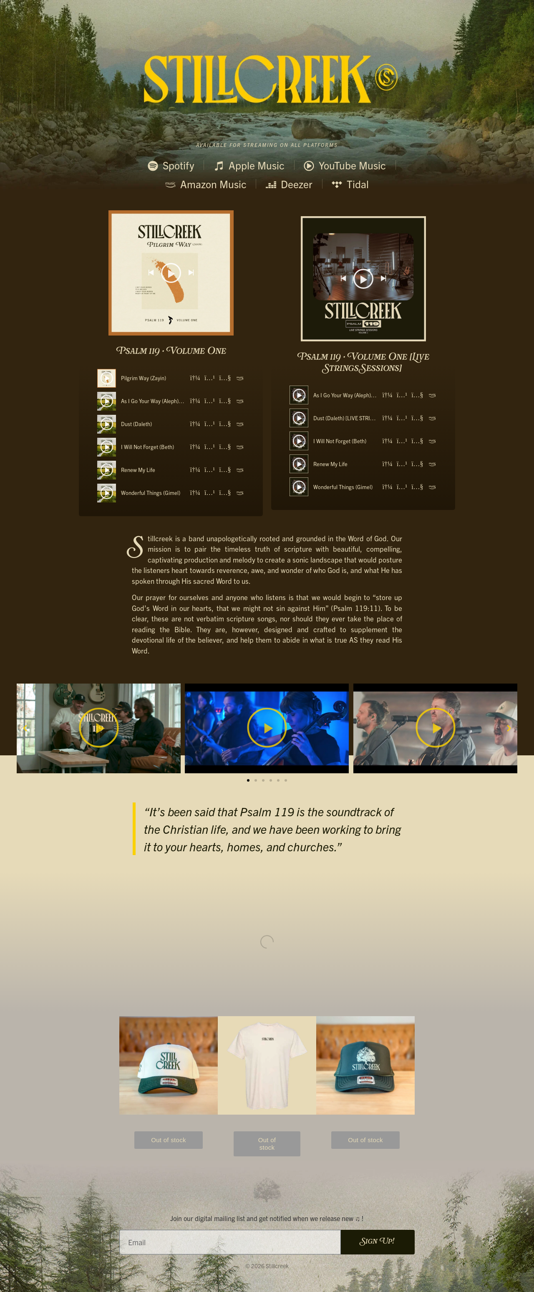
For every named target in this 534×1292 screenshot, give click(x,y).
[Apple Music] (209, 378)
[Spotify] (195, 378)
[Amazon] (239, 378)
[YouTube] (225, 378)
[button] (25, 728)
